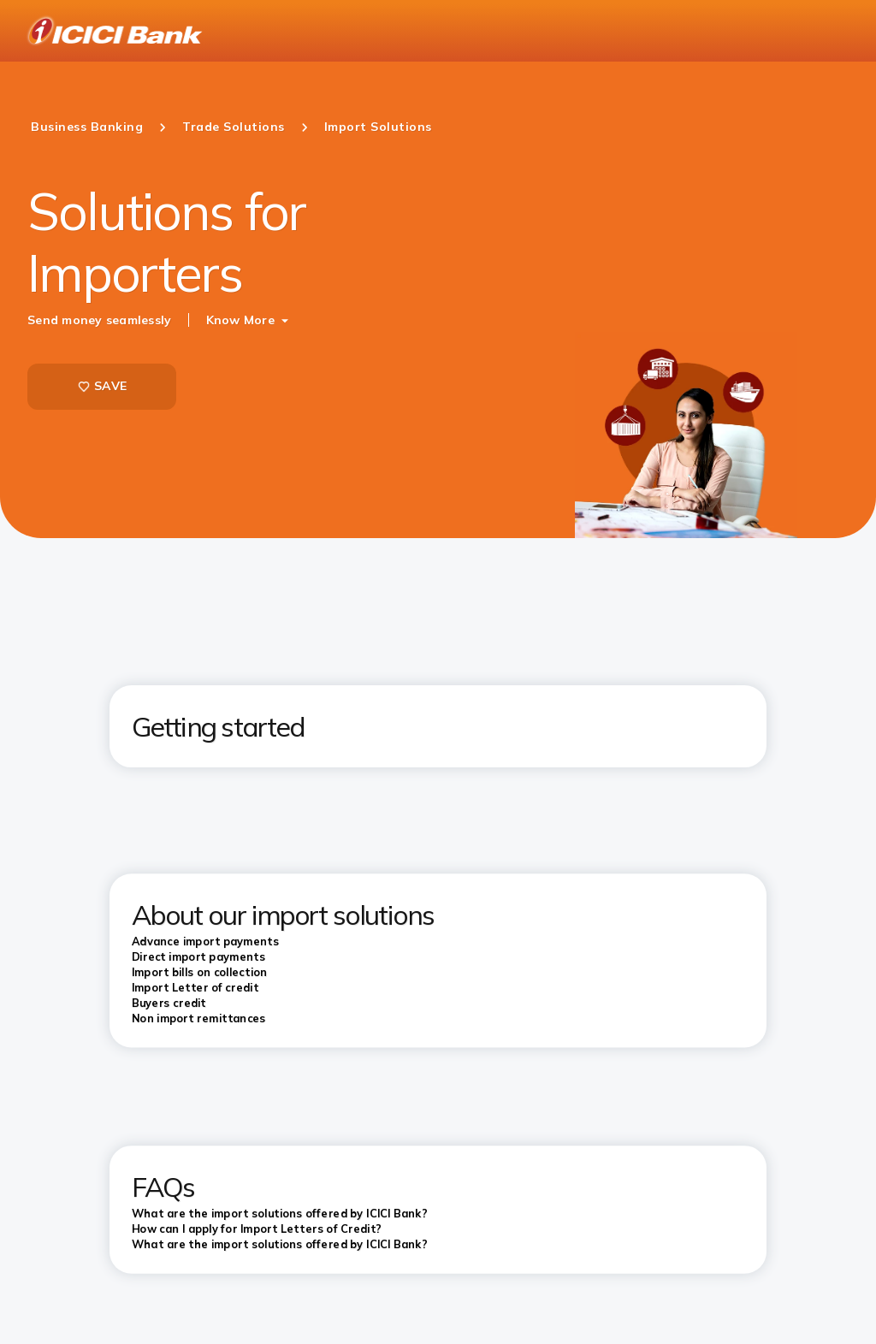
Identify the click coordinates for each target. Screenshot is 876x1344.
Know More (240, 320)
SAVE (102, 386)
